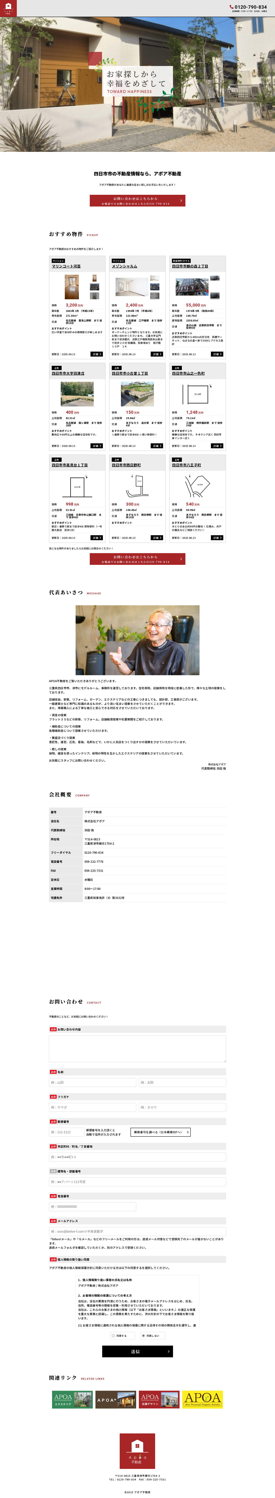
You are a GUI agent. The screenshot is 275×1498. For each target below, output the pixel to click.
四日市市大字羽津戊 (68, 373)
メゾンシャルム (124, 266)
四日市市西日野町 (126, 465)
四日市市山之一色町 (188, 373)
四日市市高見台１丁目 (70, 465)
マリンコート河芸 (66, 266)
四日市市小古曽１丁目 (130, 373)
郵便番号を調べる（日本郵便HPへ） (158, 1132)
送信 (135, 1351)
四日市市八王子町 (186, 465)
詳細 (96, 354)
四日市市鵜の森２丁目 (190, 266)
